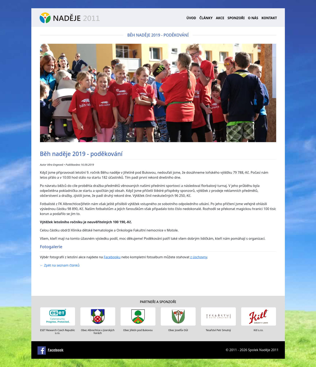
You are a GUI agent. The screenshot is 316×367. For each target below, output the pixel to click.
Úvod (191, 18)
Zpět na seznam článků (60, 265)
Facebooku (112, 257)
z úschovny (198, 257)
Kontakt (269, 18)
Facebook (55, 350)
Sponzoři (236, 18)
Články (206, 18)
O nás (253, 18)
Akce (220, 18)
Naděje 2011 (70, 17)
